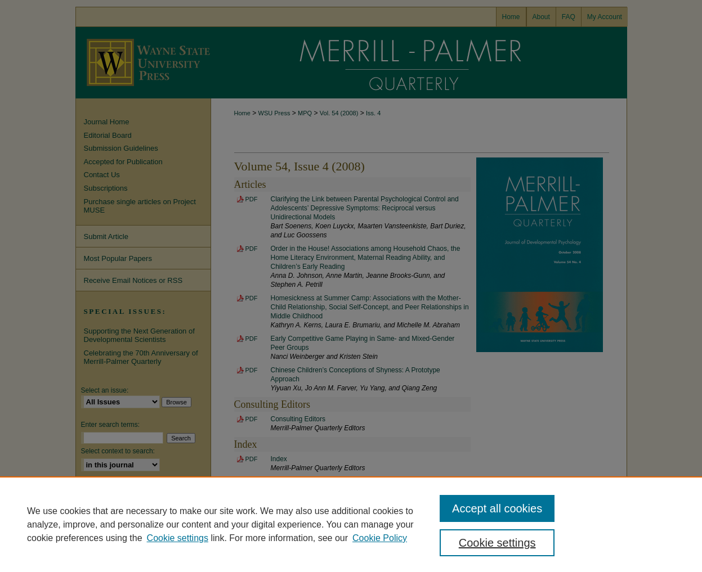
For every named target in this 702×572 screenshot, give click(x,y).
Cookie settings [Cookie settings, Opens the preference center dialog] (497, 543)
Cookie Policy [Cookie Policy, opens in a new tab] (379, 538)
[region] (351, 524)
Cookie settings (177, 538)
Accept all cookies (497, 508)
